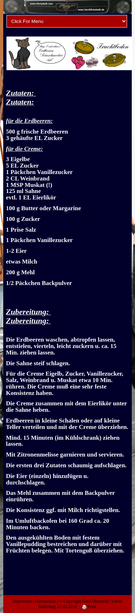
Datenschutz (45, 601)
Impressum (22, 601)
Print (89, 606)
